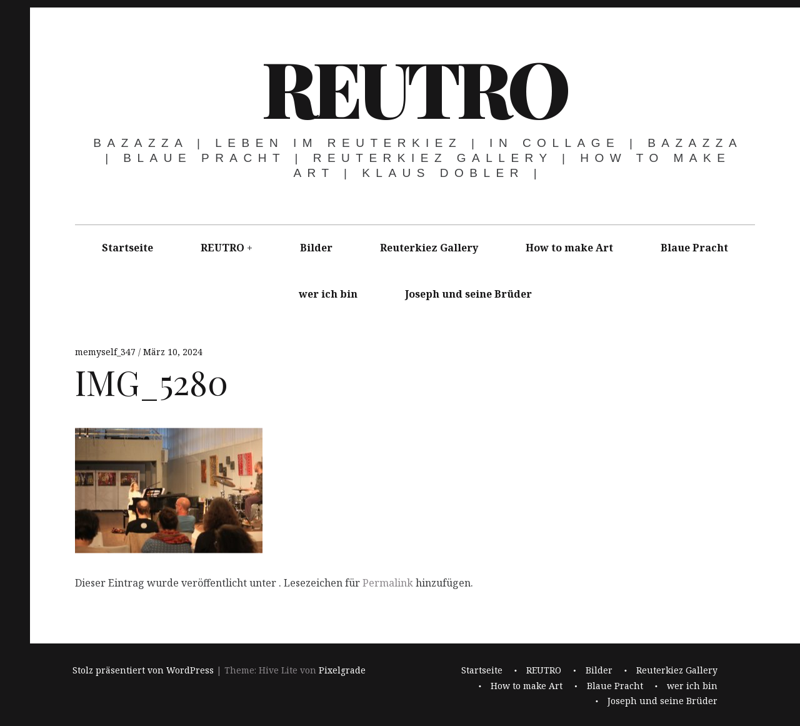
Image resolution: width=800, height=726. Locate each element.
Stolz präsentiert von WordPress (143, 671)
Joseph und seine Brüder (468, 294)
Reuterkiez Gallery (429, 248)
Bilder (316, 248)
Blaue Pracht (694, 248)
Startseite (127, 248)
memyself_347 (106, 352)
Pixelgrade (342, 671)
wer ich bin (328, 294)
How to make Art (569, 248)
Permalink (387, 583)
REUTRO (414, 87)
